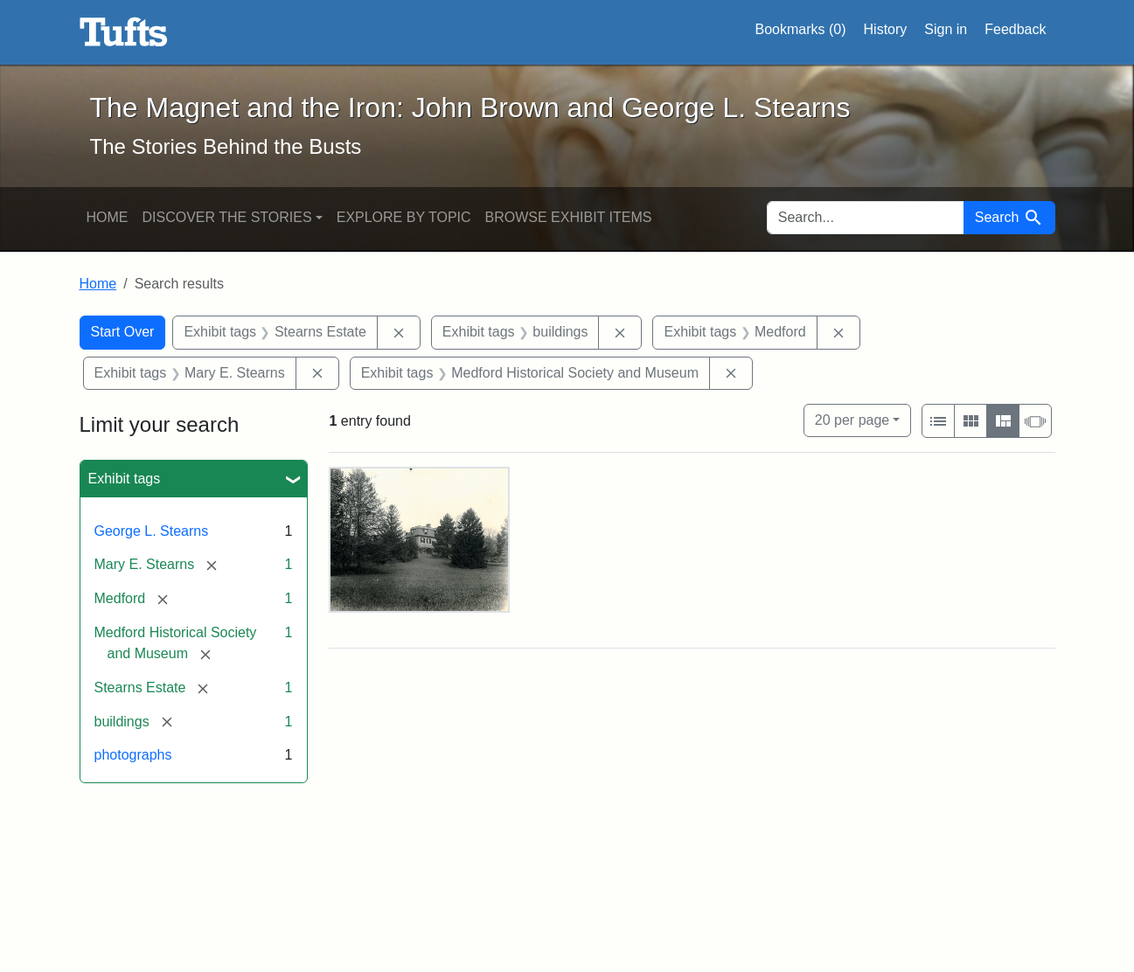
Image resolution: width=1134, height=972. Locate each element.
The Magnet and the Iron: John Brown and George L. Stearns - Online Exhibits (124, 32)
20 (852, 418)
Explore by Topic (404, 217)
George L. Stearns (151, 531)
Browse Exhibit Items (568, 217)
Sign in (945, 29)
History (886, 29)
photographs (133, 754)
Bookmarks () (800, 29)
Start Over (123, 331)
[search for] (865, 217)
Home (108, 217)
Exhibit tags (124, 478)
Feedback (1015, 29)
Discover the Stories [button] (227, 217)
